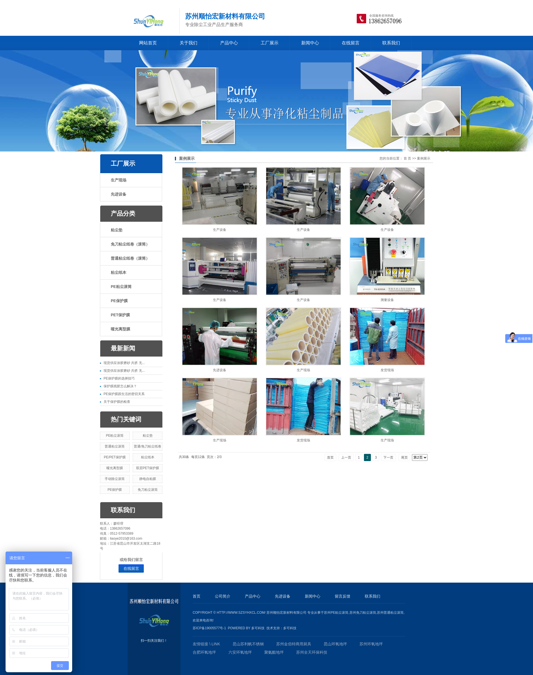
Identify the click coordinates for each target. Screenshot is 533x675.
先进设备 (118, 194)
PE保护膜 (119, 301)
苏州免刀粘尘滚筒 (363, 613)
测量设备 (387, 300)
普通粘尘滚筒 (115, 446)
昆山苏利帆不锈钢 (248, 644)
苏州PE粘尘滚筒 (336, 613)
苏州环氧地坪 (371, 644)
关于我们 (188, 43)
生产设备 (219, 230)
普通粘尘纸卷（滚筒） (130, 258)
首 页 (407, 158)
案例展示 (423, 158)
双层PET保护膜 (147, 468)
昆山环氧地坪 (335, 644)
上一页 (346, 457)
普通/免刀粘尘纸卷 (147, 446)
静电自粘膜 (147, 479)
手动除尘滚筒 (115, 479)
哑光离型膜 (120, 329)
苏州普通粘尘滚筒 (390, 613)
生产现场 (118, 180)
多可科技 (258, 628)
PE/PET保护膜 (115, 457)
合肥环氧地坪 (204, 652)
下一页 (388, 457)
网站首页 (148, 43)
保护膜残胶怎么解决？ (120, 386)
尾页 (404, 457)
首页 (330, 457)
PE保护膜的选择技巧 (119, 378)
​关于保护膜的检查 (117, 402)
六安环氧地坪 (240, 652)
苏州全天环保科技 (311, 652)
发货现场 (387, 370)
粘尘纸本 (118, 272)
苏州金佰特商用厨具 (293, 644)
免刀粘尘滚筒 (148, 490)
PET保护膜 (120, 315)
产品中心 (229, 43)
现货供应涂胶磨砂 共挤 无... (124, 363)
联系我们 (391, 43)
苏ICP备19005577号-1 (209, 628)
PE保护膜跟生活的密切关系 (124, 394)
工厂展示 (269, 43)
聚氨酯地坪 (274, 652)
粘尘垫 (116, 230)
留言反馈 (342, 596)
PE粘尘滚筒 (121, 286)
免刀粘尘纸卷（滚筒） (130, 244)
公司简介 (222, 596)
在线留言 (350, 43)
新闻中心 (310, 43)
